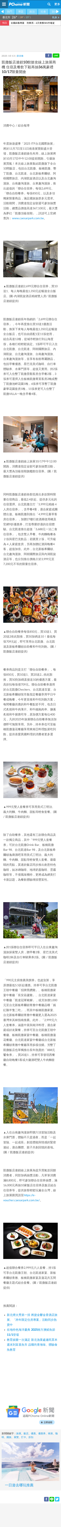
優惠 (33, 1433)
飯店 (26, 1433)
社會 (43, 11)
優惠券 (42, 1433)
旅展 (18, 1433)
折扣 (30, 1437)
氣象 (55, 17)
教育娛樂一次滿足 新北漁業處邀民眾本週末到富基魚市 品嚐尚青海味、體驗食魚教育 (32, 1345)
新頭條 (20, 56)
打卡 (23, 1437)
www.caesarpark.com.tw (28, 218)
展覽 (16, 1437)
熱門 (9, 11)
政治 (32, 11)
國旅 (9, 1437)
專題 (20, 11)
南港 (50, 1433)
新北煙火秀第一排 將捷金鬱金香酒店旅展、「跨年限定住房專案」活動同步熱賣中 (32, 1320)
